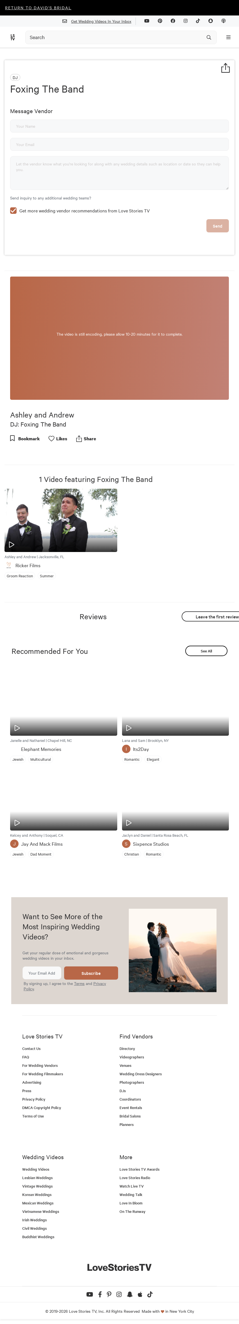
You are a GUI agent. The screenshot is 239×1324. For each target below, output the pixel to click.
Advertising (31, 1082)
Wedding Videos (35, 1169)
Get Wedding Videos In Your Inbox (99, 21)
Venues (125, 1065)
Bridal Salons (130, 1116)
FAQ (25, 1057)
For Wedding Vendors (40, 1065)
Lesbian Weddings (37, 1177)
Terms (79, 983)
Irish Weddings (34, 1219)
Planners (127, 1124)
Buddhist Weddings (38, 1236)
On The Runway (132, 1211)
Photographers (132, 1082)
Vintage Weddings (37, 1186)
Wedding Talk (131, 1194)
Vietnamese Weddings (40, 1211)
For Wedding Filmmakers (42, 1073)
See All (206, 651)
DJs (123, 1090)
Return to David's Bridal (38, 7)
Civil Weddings (34, 1228)
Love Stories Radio (135, 1177)
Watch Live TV (132, 1186)
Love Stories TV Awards (139, 1169)
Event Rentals (131, 1107)
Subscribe (91, 973)
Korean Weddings (36, 1194)
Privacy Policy (33, 1099)
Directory (127, 1048)
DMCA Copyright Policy (41, 1107)
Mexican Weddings (37, 1203)
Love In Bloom (131, 1203)
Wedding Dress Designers (141, 1073)
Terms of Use (33, 1116)
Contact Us (31, 1048)
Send (217, 226)
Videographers (132, 1057)
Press (26, 1090)
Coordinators (130, 1099)
